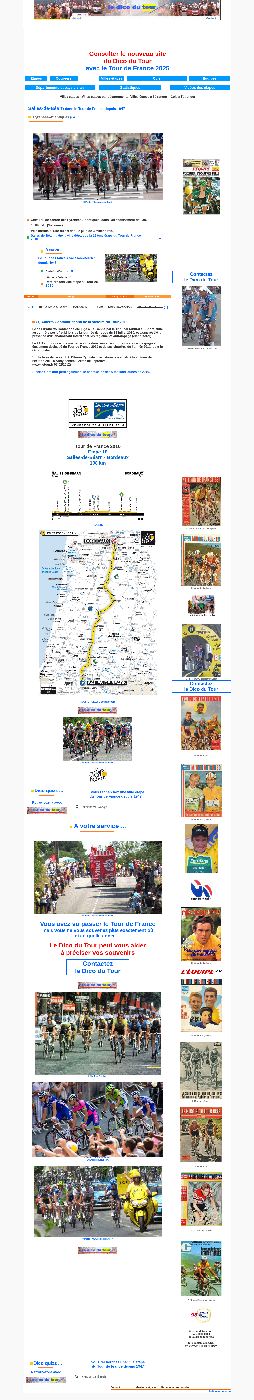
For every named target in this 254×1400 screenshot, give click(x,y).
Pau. (143, 220)
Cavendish (124, 307)
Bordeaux (80, 307)
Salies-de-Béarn (55, 307)
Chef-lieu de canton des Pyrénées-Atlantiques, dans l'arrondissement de (85, 220)
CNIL (211, 1342)
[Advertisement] (128, 38)
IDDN (214, 1345)
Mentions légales (146, 1387)
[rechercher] (117, 807)
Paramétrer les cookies (175, 1387)
